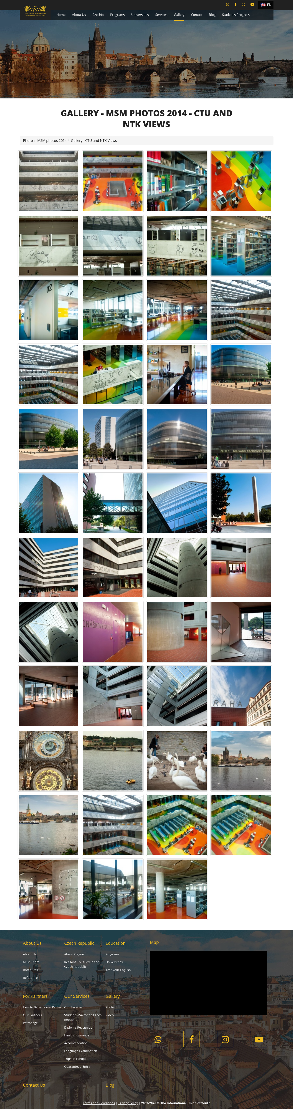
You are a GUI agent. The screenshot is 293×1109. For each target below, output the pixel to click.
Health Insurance (76, 1035)
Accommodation (76, 1043)
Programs (117, 14)
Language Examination (80, 1051)
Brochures (30, 970)
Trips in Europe (75, 1059)
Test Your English (118, 970)
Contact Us (34, 1085)
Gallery (179, 14)
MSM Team (31, 962)
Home (60, 14)
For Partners (35, 996)
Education (116, 943)
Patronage (30, 1023)
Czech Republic (79, 943)
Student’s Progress (236, 14)
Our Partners (32, 1015)
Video (110, 1015)
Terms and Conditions (99, 1103)
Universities (140, 14)
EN (269, 4)
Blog (212, 14)
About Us (79, 14)
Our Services (77, 996)
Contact (196, 14)
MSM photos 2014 (52, 140)
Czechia (98, 14)
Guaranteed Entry (77, 1066)
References (31, 978)
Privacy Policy (128, 1103)
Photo (28, 140)
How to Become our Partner (43, 1007)
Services (161, 14)
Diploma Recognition (79, 1027)
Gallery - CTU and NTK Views (94, 140)
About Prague (74, 954)
